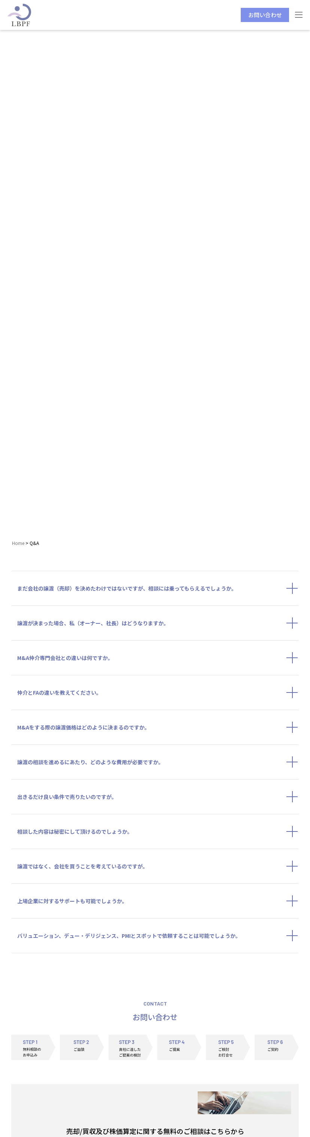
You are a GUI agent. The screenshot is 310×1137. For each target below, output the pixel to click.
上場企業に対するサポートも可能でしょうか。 (158, 901)
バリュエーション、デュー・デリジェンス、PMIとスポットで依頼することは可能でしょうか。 (158, 935)
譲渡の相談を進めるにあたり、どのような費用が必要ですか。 (158, 762)
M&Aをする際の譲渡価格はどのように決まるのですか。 (158, 727)
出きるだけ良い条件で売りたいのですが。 (158, 796)
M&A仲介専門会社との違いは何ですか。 (158, 657)
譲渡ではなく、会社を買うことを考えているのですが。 (158, 866)
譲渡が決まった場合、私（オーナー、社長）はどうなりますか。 (158, 623)
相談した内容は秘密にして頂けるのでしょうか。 (158, 831)
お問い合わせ (265, 15)
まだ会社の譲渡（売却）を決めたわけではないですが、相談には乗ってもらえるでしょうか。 (158, 588)
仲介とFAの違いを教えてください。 (158, 692)
